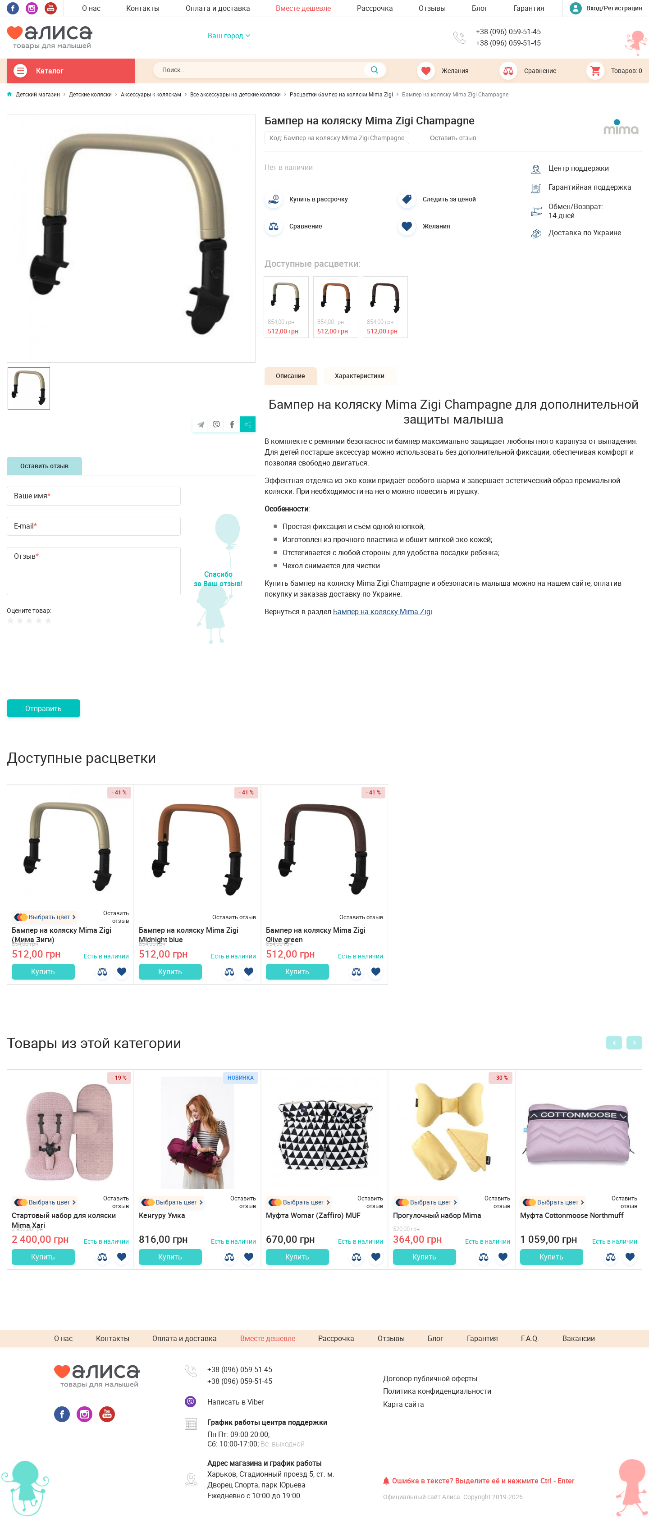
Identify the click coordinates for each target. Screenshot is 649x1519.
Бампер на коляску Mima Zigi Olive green (316, 934)
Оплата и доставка (218, 8)
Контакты (143, 8)
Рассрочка (375, 8)
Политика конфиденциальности (437, 1391)
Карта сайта (403, 1404)
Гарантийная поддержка (590, 187)
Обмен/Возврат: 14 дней (576, 212)
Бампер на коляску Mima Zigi (382, 615)
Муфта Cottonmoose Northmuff (572, 1221)
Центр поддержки (579, 167)
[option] (131, 238)
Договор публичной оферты (430, 1378)
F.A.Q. (530, 1338)
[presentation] (75, 672)
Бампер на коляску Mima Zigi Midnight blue (188, 934)
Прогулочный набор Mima (437, 1221)
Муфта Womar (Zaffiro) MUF (313, 1221)
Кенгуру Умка (162, 1221)
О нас (91, 8)
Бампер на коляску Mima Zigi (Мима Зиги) (61, 934)
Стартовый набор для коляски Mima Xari (64, 1225)
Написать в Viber (235, 1402)
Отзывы (432, 8)
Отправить (43, 708)
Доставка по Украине (585, 236)
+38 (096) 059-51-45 (508, 32)
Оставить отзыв (44, 465)
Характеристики (366, 378)
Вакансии (578, 1338)
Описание (292, 378)
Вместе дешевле (303, 8)
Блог (480, 8)
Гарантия (528, 8)
